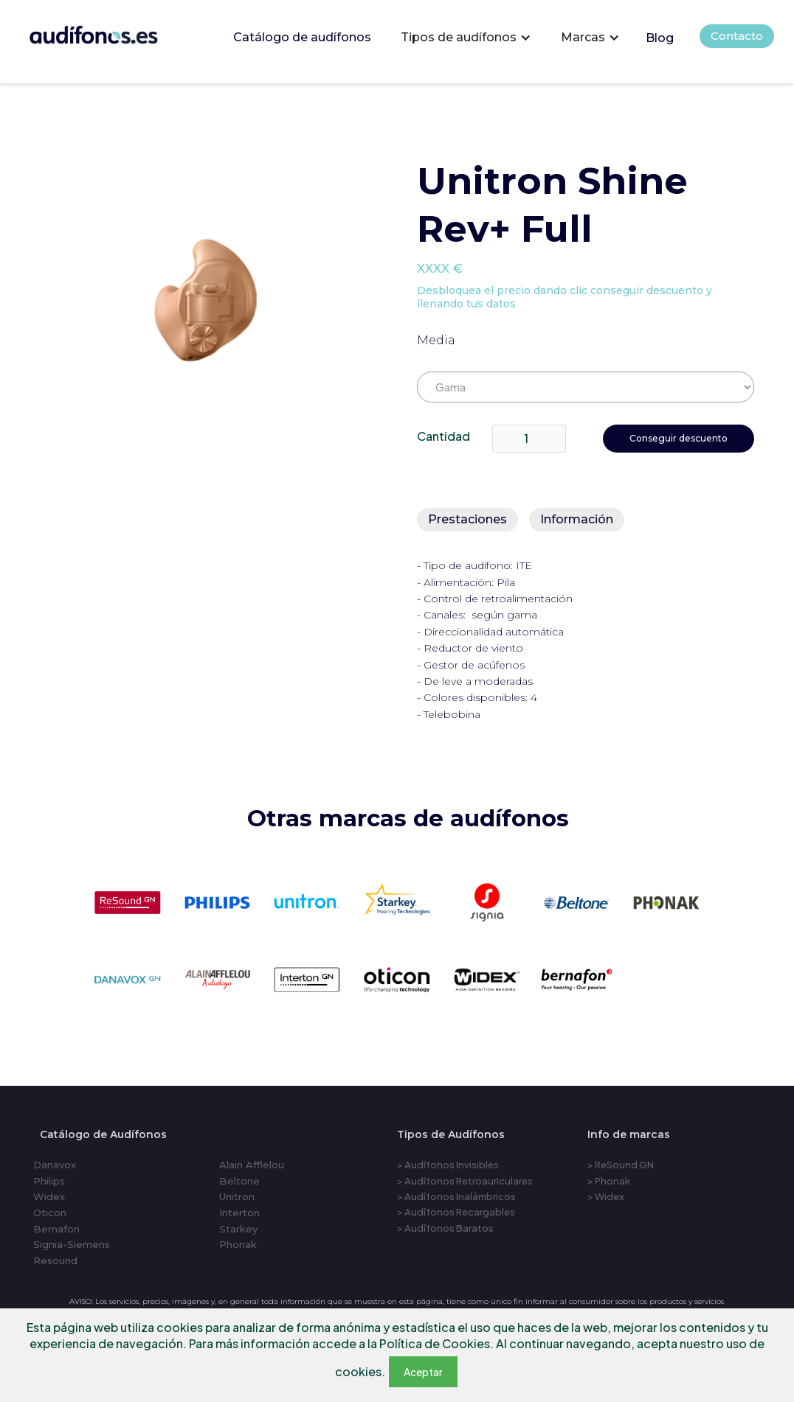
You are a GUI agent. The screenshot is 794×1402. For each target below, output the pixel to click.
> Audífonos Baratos (445, 1228)
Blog (660, 38)
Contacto (737, 36)
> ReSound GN (620, 1165)
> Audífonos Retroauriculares (465, 1181)
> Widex (605, 1196)
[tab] (467, 519)
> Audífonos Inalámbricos (456, 1196)
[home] (114, 32)
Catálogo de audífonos (302, 37)
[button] (466, 37)
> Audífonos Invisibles (448, 1165)
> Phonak (608, 1181)
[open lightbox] (206, 308)
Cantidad (443, 436)
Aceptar (423, 1371)
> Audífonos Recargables (456, 1212)
